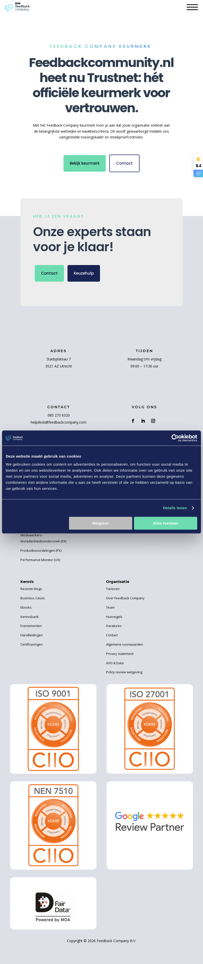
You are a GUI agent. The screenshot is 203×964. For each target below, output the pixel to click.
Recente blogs (31, 588)
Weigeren (100, 523)
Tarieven (113, 588)
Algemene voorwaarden (124, 644)
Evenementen (31, 625)
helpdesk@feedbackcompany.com (58, 422)
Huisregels (114, 616)
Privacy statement (119, 653)
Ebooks (26, 607)
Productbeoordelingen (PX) (40, 550)
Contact (124, 163)
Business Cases (32, 598)
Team (110, 607)
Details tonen (175, 508)
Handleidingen (31, 635)
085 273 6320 (59, 415)
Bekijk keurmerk (84, 163)
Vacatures (114, 625)
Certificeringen (31, 644)
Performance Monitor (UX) (40, 560)
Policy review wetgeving (124, 672)
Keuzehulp (84, 273)
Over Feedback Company (125, 598)
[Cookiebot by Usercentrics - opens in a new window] (175, 438)
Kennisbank (29, 616)
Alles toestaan (166, 523)
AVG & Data (115, 663)
